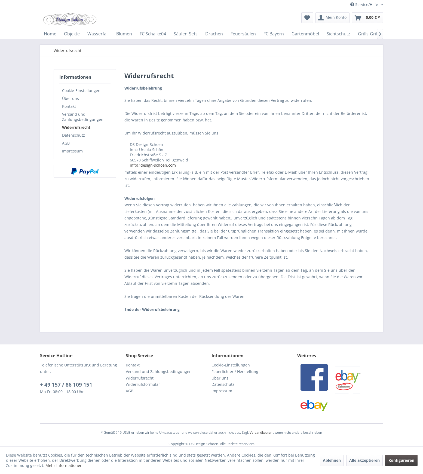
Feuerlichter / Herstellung (235, 371)
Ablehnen (332, 460)
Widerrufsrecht (76, 127)
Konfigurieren (401, 460)
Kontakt (69, 106)
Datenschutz (73, 135)
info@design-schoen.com (153, 165)
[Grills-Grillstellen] (375, 34)
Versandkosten (261, 432)
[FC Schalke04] (153, 34)
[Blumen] (124, 34)
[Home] (50, 34)
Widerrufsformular (143, 384)
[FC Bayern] (274, 34)
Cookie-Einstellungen (81, 90)
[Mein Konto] (332, 17)
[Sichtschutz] (338, 34)
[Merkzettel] (307, 17)
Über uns (70, 98)
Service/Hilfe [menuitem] (364, 4)
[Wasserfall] (98, 34)
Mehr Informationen (63, 465)
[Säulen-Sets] (185, 34)
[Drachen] (214, 34)
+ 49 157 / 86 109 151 (66, 384)
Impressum (72, 151)
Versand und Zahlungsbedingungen (82, 117)
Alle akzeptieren (364, 460)
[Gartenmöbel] (305, 34)
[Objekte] (72, 34)
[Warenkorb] (367, 17)
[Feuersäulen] (243, 34)
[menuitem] (307, 17)
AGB (66, 143)
